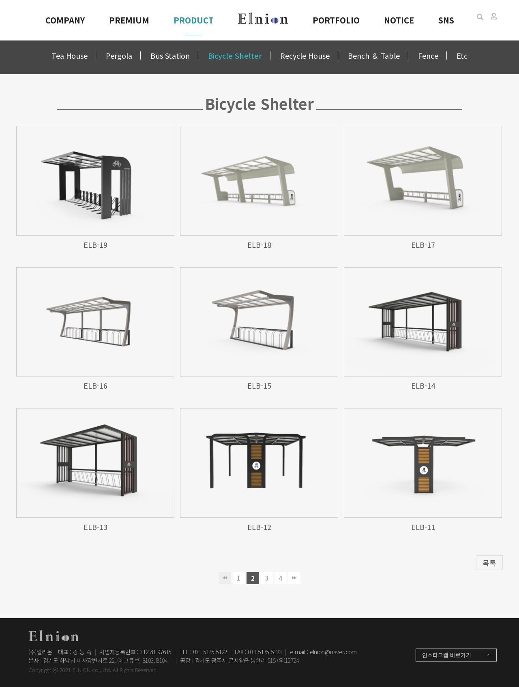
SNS (446, 20)
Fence (428, 55)
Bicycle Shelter (235, 55)
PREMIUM (129, 20)
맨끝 (294, 578)
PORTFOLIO (336, 20)
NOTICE (399, 20)
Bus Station (170, 55)
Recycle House (305, 55)
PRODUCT (194, 20)
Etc (462, 55)
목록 (489, 562)
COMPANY (65, 20)
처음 (225, 578)
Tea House (69, 55)
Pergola (119, 55)
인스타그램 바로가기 (446, 655)
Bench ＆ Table (374, 55)
